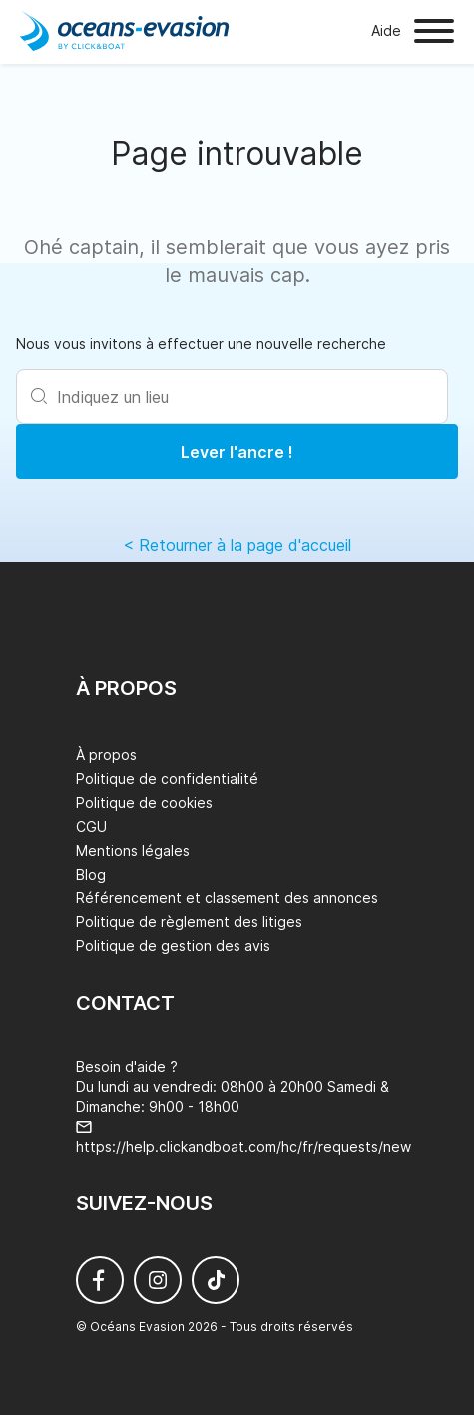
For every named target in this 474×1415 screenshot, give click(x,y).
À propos (106, 754)
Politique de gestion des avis (173, 945)
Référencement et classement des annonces (227, 897)
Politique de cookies (144, 802)
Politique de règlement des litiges (189, 921)
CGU (91, 826)
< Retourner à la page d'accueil (237, 545)
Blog (91, 874)
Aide (386, 30)
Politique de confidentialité (167, 778)
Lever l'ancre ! (237, 452)
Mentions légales (133, 850)
